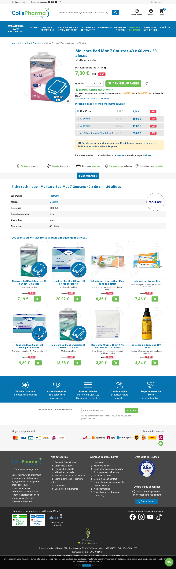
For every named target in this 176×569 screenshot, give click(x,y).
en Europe (118, 166)
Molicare (147, 155)
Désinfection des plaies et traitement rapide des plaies (107, 352)
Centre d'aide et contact (103, 479)
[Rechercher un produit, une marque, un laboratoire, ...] (88, 12)
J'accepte (87, 565)
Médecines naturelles (63, 472)
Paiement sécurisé (101, 475)
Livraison (96, 462)
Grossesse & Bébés (62, 465)
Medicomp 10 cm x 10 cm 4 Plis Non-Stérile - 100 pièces (107, 346)
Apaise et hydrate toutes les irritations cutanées (107, 288)
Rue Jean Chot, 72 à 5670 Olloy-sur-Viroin (86, 548)
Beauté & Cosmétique (63, 462)
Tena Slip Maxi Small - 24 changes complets (29, 346)
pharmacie (27, 166)
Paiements (88, 166)
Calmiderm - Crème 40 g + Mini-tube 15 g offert (107, 282)
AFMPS (57, 511)
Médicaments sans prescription (68, 475)
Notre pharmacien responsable (107, 482)
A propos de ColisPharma (104, 472)
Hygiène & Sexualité (62, 469)
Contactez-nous (18, 2)
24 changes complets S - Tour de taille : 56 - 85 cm (29, 352)
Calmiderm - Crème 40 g (147, 281)
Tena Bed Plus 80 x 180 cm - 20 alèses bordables (68, 282)
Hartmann (121, 155)
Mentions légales (100, 465)
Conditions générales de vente (106, 469)
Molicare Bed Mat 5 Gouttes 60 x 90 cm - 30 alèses (68, 346)
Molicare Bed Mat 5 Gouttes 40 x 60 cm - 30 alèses (29, 282)
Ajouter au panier (123, 83)
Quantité (79, 83)
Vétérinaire (58, 485)
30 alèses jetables (29, 287)
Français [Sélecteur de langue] (156, 2)
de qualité (57, 166)
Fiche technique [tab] (88, 175)
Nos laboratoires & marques (105, 492)
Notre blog (97, 495)
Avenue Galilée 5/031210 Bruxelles (57, 524)
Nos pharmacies (100, 489)
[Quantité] (94, 83)
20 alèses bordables (68, 287)
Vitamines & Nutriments (64, 489)
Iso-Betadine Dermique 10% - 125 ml (147, 346)
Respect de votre (149, 166)
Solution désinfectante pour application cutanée (146, 352)
